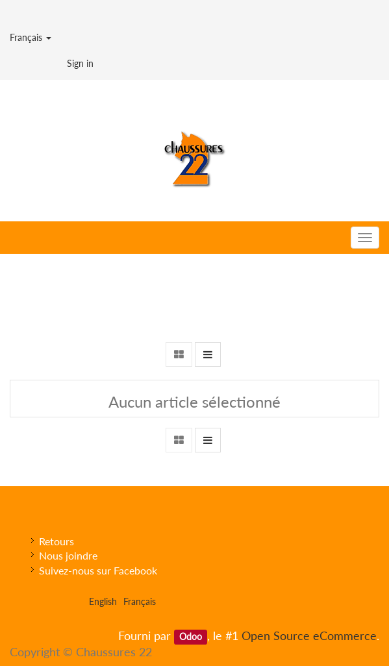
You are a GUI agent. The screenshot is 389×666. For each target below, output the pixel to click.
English (103, 601)
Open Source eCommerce (309, 635)
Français (30, 37)
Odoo (190, 637)
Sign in (80, 63)
